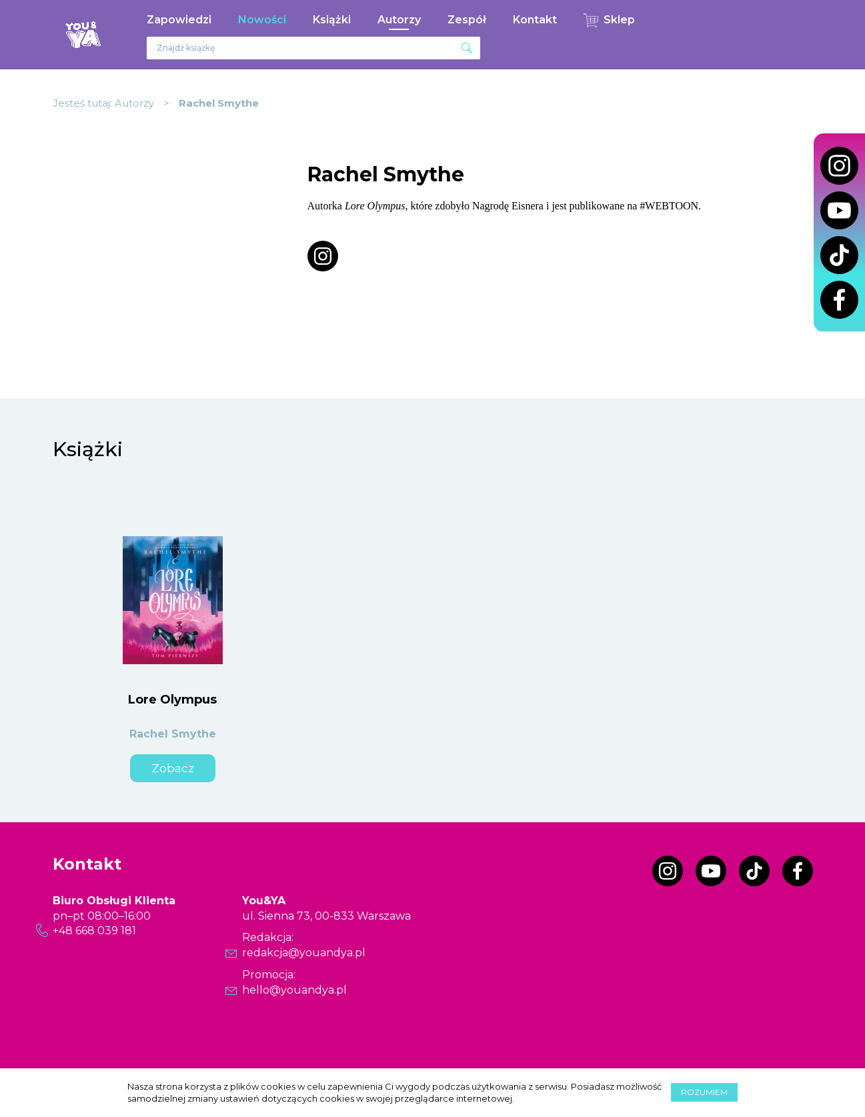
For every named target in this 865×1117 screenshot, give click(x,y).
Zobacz (172, 768)
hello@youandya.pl (294, 990)
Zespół (467, 19)
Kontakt (535, 19)
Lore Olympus (172, 699)
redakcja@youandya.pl (303, 952)
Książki (332, 19)
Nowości (262, 19)
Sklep (619, 19)
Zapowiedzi (179, 19)
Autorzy (399, 19)
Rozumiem (704, 1092)
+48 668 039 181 (94, 930)
